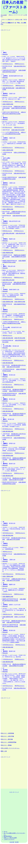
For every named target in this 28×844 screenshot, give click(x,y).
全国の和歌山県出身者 (8, 233)
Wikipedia (5, 54)
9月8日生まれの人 (7, 231)
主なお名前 (4, 15)
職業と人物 (4, 751)
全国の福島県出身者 (7, 616)
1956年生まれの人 (19, 384)
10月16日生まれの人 (7, 533)
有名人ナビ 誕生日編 (7, 739)
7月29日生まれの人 (7, 101)
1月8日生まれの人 (7, 614)
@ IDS (17, 842)
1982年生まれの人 (19, 101)
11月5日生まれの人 (7, 659)
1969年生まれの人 (19, 250)
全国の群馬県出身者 (7, 455)
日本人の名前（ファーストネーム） (10, 748)
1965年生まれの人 (19, 277)
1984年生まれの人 (19, 64)
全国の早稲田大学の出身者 (16, 391)
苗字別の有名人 (8, 836)
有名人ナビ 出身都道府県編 (8, 742)
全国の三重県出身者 (7, 209)
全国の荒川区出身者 (19, 338)
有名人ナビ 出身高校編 (7, 733)
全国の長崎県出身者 (7, 301)
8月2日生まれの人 (7, 594)
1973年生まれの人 (19, 147)
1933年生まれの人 (20, 644)
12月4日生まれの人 (7, 64)
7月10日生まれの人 (7, 171)
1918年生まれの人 (19, 659)
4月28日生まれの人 (7, 299)
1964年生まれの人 (19, 319)
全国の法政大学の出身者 (17, 130)
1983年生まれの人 (20, 85)
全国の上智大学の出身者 (13, 435)
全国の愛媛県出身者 (7, 596)
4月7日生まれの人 (7, 277)
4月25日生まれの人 (7, 147)
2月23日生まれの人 (7, 453)
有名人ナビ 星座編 (6, 745)
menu (25, 0)
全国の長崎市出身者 (19, 301)
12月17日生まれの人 (7, 574)
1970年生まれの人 (19, 231)
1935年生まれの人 (19, 614)
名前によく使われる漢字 (10, 837)
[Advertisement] (14, 39)
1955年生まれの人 (19, 429)
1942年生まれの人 (7, 551)
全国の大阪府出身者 (7, 150)
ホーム (5, 831)
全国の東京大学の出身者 (13, 213)
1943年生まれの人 (20, 533)
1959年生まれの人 (19, 360)
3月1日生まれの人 (7, 384)
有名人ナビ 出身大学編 (7, 736)
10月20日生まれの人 (7, 85)
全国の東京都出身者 (7, 338)
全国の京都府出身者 (7, 104)
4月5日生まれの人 (7, 360)
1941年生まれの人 (20, 574)
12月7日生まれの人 (7, 685)
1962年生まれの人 (7, 335)
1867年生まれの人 (19, 685)
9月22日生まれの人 (7, 206)
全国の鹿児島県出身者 (8, 88)
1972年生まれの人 (19, 206)
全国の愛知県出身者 (7, 475)
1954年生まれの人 (19, 453)
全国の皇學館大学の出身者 (16, 666)
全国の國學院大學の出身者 (16, 459)
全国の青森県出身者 (7, 252)
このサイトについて (9, 839)
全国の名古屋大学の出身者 (16, 479)
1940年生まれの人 (19, 594)
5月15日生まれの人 (7, 429)
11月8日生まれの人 (7, 250)
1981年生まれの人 (19, 127)
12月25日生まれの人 (7, 644)
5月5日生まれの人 (7, 319)
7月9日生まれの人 (7, 473)
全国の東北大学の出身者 (13, 622)
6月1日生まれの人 (7, 127)
